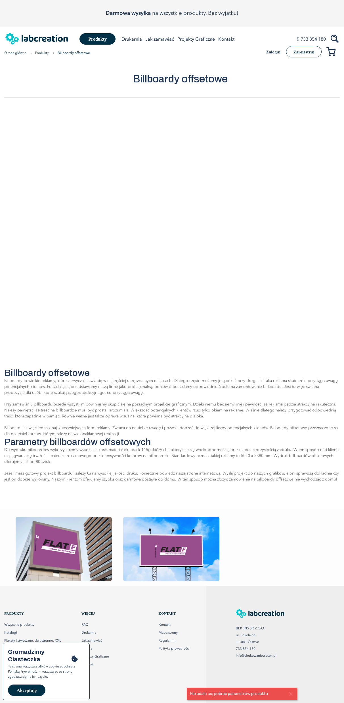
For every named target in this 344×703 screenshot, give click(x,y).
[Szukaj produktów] (335, 38)
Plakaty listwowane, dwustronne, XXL (32, 640)
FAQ (84, 625)
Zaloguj (269, 52)
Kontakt (165, 625)
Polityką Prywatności (23, 671)
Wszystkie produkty (19, 625)
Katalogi (10, 633)
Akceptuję (27, 690)
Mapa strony (168, 633)
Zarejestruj (302, 51)
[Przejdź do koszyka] (333, 52)
